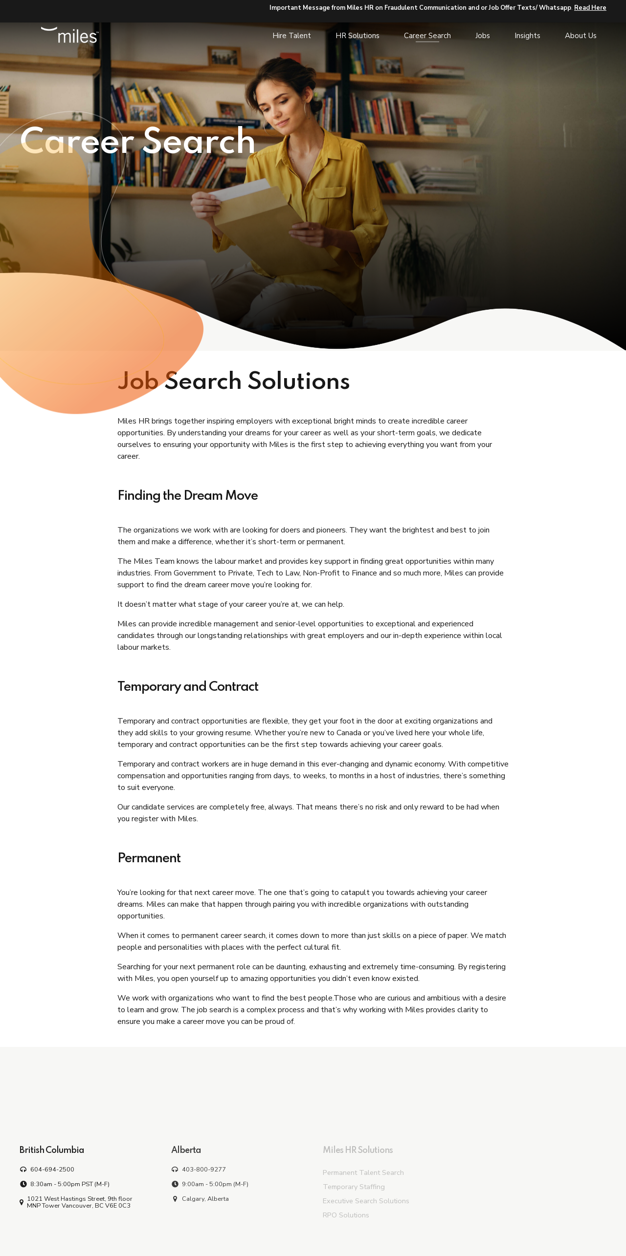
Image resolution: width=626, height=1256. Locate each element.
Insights (527, 36)
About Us (581, 36)
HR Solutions (357, 36)
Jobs (482, 36)
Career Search (427, 36)
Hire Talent (291, 36)
